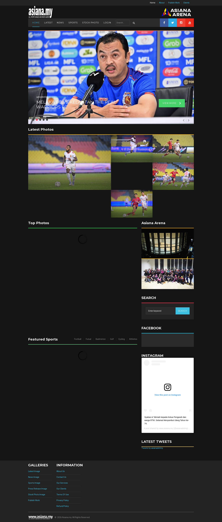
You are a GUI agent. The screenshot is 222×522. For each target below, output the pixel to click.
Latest (48, 22)
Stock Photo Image (36, 494)
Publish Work (174, 3)
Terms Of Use (62, 494)
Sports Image (34, 483)
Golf (112, 339)
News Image (33, 477)
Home (152, 3)
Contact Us (61, 477)
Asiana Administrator (57, 97)
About (162, 3)
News (60, 22)
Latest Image (34, 471)
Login (107, 22)
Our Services (62, 483)
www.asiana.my (166, 428)
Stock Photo (90, 22)
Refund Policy (62, 506)
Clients (186, 3)
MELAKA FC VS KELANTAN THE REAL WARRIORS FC (76, 104)
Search (182, 311)
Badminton (101, 339)
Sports (73, 22)
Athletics (133, 339)
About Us (60, 471)
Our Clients (61, 489)
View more (169, 103)
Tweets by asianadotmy (152, 448)
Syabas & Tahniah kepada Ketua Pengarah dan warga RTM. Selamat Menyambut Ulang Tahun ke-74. (166, 420)
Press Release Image (37, 489)
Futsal (88, 339)
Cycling (121, 339)
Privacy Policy (62, 500)
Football (77, 339)
